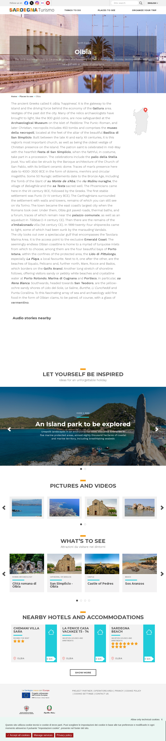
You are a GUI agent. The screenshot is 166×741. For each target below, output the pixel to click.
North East (83, 43)
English (152, 3)
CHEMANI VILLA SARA (26, 630)
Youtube (48, 2)
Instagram (37, 2)
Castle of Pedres (100, 583)
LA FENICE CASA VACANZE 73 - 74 (75, 630)
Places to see (106, 10)
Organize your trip (144, 10)
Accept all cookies (18, 735)
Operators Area (103, 691)
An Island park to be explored (83, 424)
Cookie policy (133, 691)
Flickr (42, 2)
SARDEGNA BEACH (120, 630)
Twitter (32, 2)
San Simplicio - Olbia (61, 585)
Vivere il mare (83, 413)
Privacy (119, 691)
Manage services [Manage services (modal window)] (43, 735)
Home (14, 96)
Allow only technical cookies (148, 719)
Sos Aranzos (134, 583)
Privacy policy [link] (64, 735)
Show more (83, 672)
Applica (140, 3)
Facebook (26, 2)
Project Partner (82, 691)
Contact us (102, 694)
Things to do (72, 10)
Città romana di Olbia (24, 585)
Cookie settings (83, 694)
